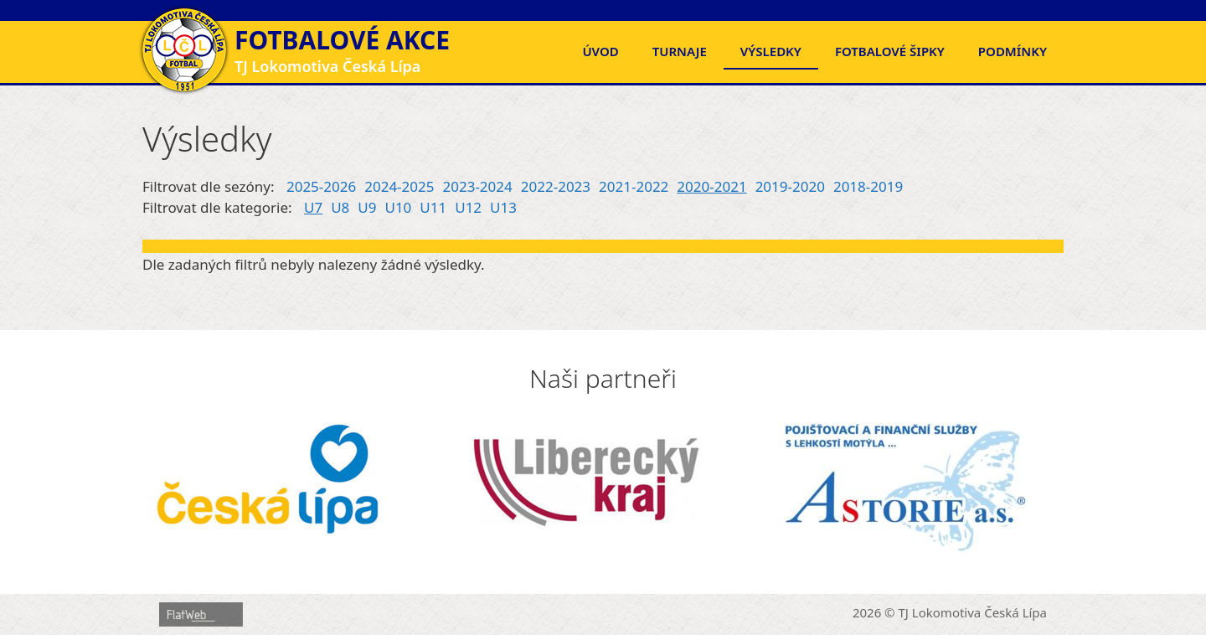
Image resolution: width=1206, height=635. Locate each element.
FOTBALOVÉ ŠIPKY (890, 51)
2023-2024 (478, 186)
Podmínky (1012, 51)
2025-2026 (321, 186)
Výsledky (770, 51)
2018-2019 (868, 186)
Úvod (600, 51)
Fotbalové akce (342, 40)
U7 (313, 207)
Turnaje (679, 51)
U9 (367, 207)
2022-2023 (555, 186)
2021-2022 (633, 186)
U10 (397, 207)
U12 (468, 207)
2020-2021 (711, 186)
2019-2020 (790, 186)
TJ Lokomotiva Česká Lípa (973, 612)
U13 (503, 207)
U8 (340, 207)
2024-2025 (399, 186)
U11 (433, 207)
